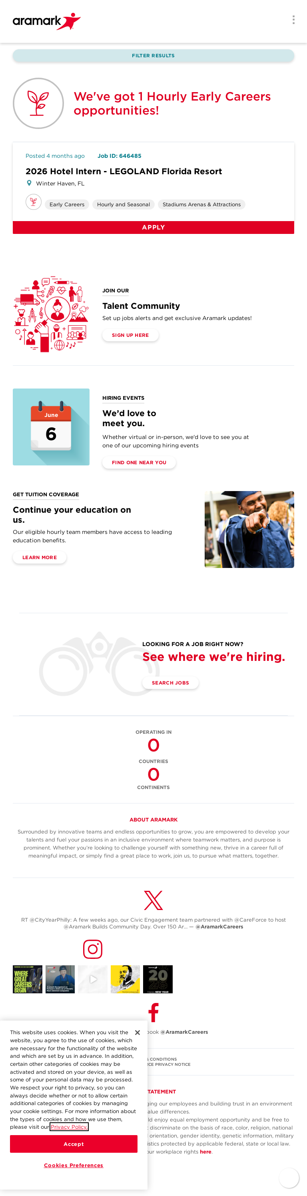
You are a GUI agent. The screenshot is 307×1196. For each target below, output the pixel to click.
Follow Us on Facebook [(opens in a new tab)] (153, 1032)
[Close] (137, 1032)
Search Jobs (170, 683)
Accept (74, 1144)
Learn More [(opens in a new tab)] (39, 557)
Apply (153, 227)
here (205, 1152)
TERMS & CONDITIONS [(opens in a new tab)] (154, 1059)
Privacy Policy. (69, 1127)
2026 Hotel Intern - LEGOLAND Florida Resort (124, 171)
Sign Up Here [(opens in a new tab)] (130, 335)
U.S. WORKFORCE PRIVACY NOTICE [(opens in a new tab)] (153, 1064)
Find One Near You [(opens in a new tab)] (139, 462)
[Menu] (291, 20)
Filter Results (153, 55)
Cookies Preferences (74, 1165)
